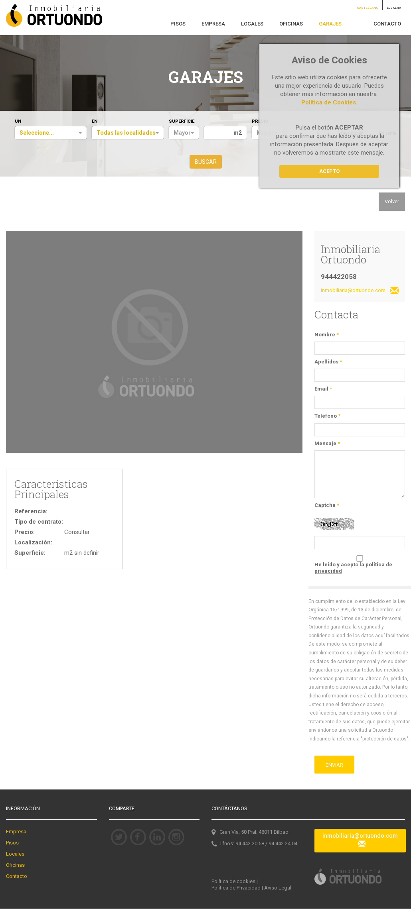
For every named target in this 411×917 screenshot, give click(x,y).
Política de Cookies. (329, 102)
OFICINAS (291, 24)
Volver (392, 201)
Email (323, 389)
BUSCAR (206, 162)
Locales (15, 854)
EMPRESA (213, 24)
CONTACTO (387, 24)
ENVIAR (334, 765)
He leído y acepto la (353, 568)
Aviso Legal (277, 888)
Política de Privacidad (236, 888)
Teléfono (327, 416)
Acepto (329, 171)
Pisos (12, 843)
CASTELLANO (367, 8)
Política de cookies (233, 881)
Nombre (326, 335)
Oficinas (15, 865)
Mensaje (327, 443)
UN (18, 121)
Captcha (326, 505)
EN (94, 121)
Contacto (16, 876)
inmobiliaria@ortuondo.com (360, 291)
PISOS (178, 24)
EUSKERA (394, 8)
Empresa (16, 832)
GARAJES (330, 24)
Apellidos (328, 362)
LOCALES (252, 24)
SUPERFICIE (181, 121)
